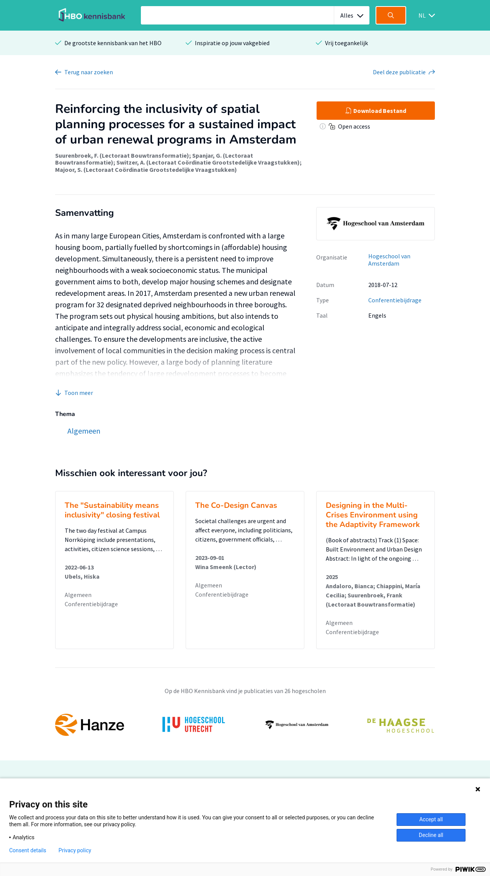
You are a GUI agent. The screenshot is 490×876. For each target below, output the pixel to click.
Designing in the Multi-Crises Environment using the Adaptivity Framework (373, 515)
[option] (245, 725)
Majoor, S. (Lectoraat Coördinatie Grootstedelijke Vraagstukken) (146, 169)
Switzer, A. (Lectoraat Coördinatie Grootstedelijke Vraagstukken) (208, 162)
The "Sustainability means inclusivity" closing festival (112, 510)
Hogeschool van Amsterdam (389, 260)
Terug (88, 72)
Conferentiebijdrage (394, 300)
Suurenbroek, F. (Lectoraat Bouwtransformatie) (122, 155)
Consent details (27, 850)
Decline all (431, 835)
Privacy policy (75, 850)
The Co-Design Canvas (236, 505)
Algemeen (78, 595)
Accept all (431, 819)
